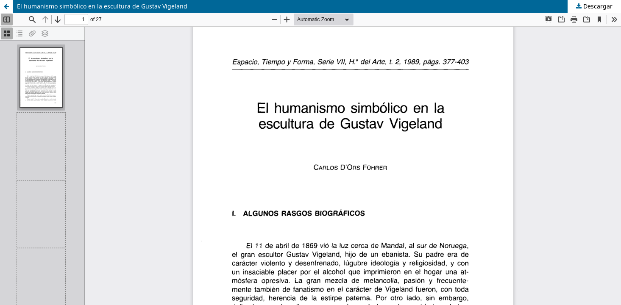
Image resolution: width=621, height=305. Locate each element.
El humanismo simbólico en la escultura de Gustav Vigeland (102, 6)
